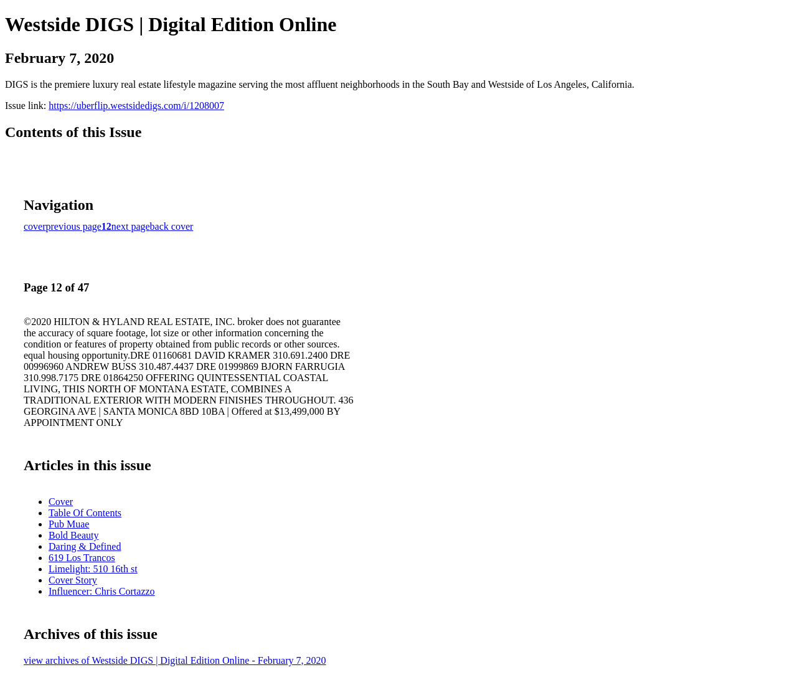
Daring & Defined (85, 546)
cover (35, 226)
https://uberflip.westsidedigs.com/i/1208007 (136, 105)
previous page (73, 226)
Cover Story (73, 580)
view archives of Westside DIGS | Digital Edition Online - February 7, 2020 (175, 660)
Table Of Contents (85, 513)
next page (130, 226)
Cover (61, 501)
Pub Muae (69, 524)
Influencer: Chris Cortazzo (102, 591)
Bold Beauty (73, 535)
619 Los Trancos (82, 557)
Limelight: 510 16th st (93, 569)
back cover (172, 226)
